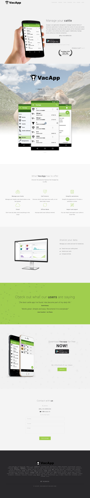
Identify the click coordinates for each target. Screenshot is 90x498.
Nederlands (48, 468)
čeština (36, 468)
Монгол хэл (42, 472)
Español (75, 473)
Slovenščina (62, 473)
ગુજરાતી (29, 469)
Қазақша (40, 470)
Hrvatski (30, 468)
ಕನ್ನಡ (35, 470)
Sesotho (38, 473)
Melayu (26, 472)
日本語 (23, 470)
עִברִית (49, 469)
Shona (43, 473)
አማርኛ (28, 466)
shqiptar (22, 466)
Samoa (26, 473)
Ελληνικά (23, 469)
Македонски (13, 472)
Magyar (62, 469)
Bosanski (64, 466)
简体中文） (16, 468)
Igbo (73, 469)
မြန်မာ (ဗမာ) (50, 472)
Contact (78, 2)
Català (78, 466)
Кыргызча (59, 470)
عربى (31, 466)
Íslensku (68, 469)
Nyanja (64, 472)
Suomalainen (70, 468)
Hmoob (56, 469)
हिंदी (53, 469)
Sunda (80, 473)
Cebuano (10, 468)
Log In (83, 48)
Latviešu (70, 470)
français (78, 468)
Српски (31, 473)
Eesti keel (62, 468)
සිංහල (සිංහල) (53, 473)
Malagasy (20, 472)
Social (65, 2)
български (71, 466)
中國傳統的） (23, 468)
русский (21, 473)
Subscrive (62, 369)
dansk (41, 468)
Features (60, 2)
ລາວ (65, 470)
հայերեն (37, 466)
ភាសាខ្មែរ (45, 470)
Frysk (11, 469)
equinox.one (52, 486)
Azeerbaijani (45, 466)
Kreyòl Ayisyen (37, 469)
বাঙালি (59, 466)
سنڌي (47, 473)
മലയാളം (32, 472)
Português (10, 473)
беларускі (53, 466)
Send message (45, 438)
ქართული (17, 469)
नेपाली (55, 472)
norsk (59, 472)
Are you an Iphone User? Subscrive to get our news (57, 44)
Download (70, 2)
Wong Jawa (29, 470)
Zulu (47, 476)
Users (83, 2)
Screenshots (54, 2)
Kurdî (54, 470)
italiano (18, 470)
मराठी (36, 472)
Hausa (45, 469)
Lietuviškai (77, 470)
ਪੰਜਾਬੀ (16, 473)
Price (74, 2)
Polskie (78, 472)
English (55, 468)
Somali (69, 473)
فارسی (70, 472)
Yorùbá (43, 476)
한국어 (49, 470)
